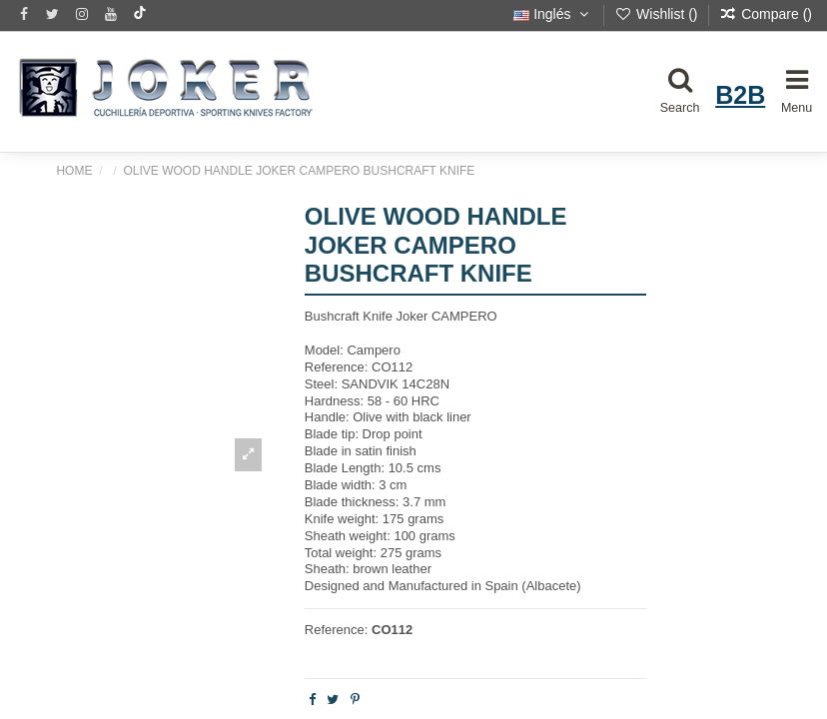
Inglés (552, 14)
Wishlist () (657, 14)
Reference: (337, 629)
